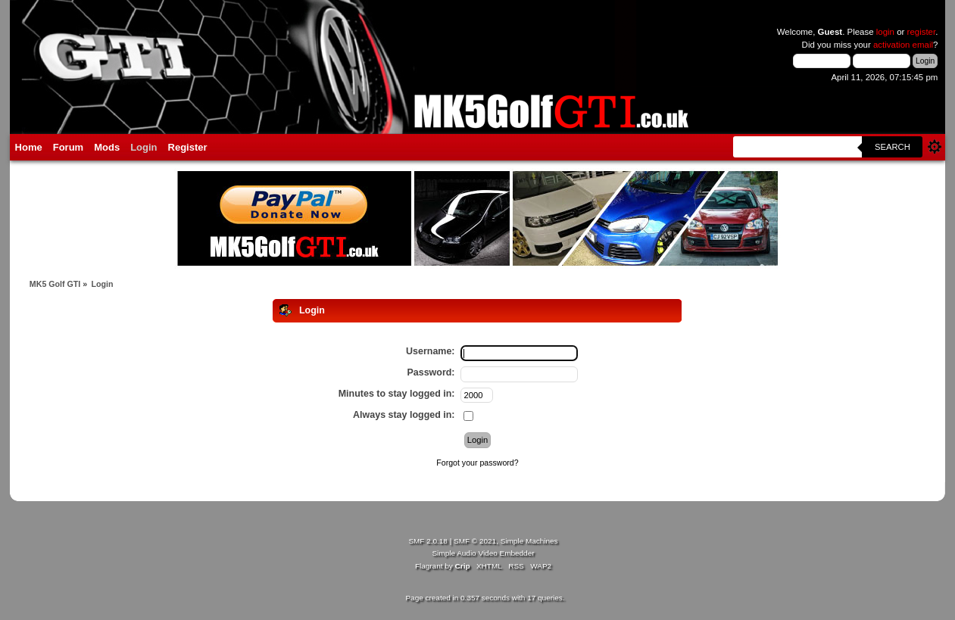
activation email (903, 44)
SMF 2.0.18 (428, 541)
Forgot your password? (477, 462)
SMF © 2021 (475, 541)
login (885, 31)
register (921, 31)
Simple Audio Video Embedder (483, 553)
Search (892, 146)
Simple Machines (529, 541)
